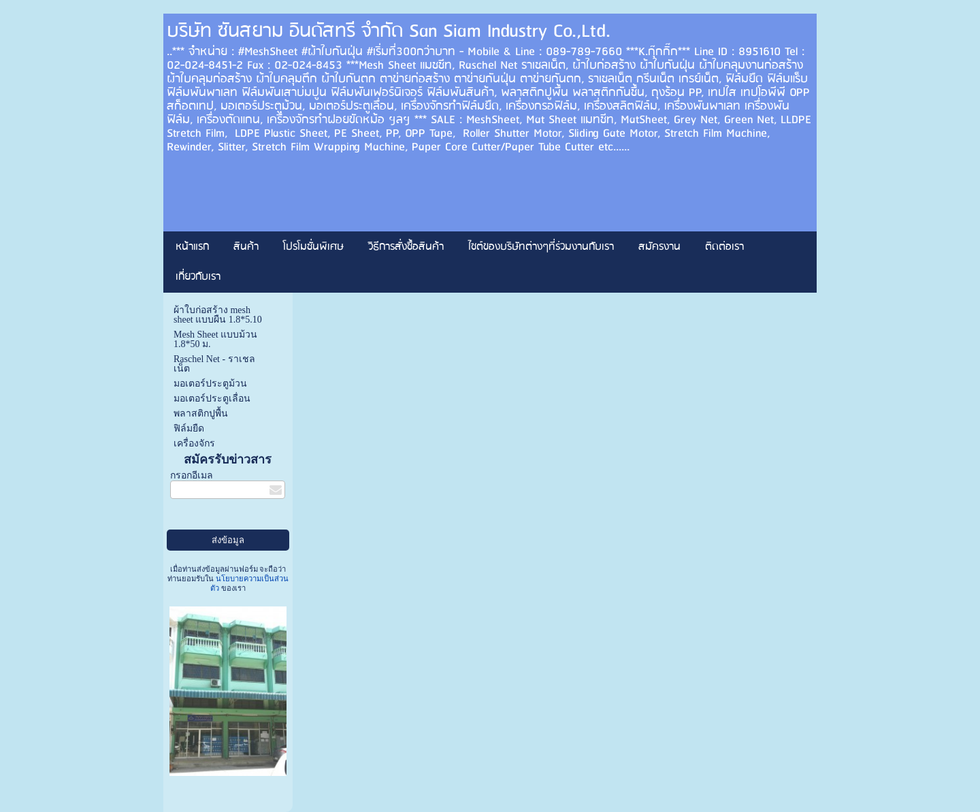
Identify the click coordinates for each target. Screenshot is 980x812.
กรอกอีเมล (191, 475)
